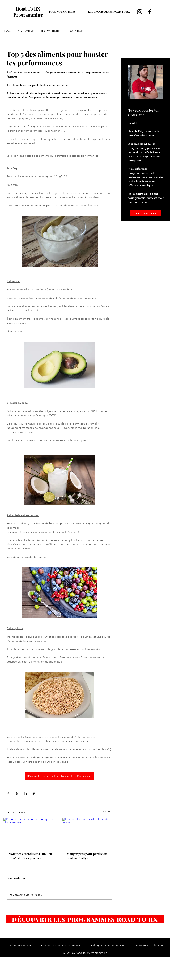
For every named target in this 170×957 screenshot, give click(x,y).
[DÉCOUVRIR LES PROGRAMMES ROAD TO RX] (85, 919)
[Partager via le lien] (33, 793)
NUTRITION (76, 30)
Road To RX (28, 9)
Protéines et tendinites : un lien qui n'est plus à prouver (30, 856)
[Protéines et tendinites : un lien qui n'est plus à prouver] (30, 833)
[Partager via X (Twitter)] (16, 793)
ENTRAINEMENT (51, 30)
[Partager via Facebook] (8, 793)
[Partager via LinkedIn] (25, 793)
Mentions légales (20, 945)
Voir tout (107, 811)
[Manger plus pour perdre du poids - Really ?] (89, 833)
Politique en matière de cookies (60, 945)
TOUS (7, 30)
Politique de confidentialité (108, 945)
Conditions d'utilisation (148, 945)
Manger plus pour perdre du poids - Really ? (87, 856)
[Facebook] (149, 11)
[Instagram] (139, 11)
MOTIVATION (26, 30)
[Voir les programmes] (146, 213)
